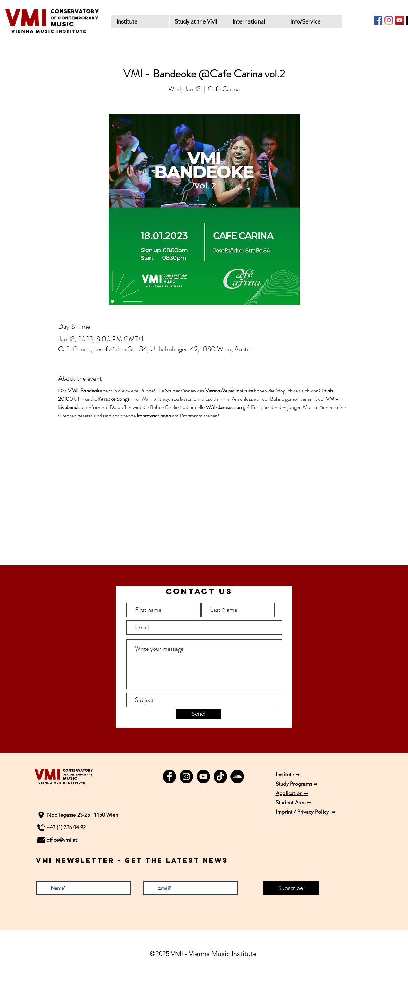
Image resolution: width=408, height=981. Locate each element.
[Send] (198, 714)
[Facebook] (378, 20)
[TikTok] (220, 776)
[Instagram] (388, 20)
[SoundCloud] (237, 776)
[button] (198, 21)
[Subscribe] (291, 888)
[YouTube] (399, 20)
